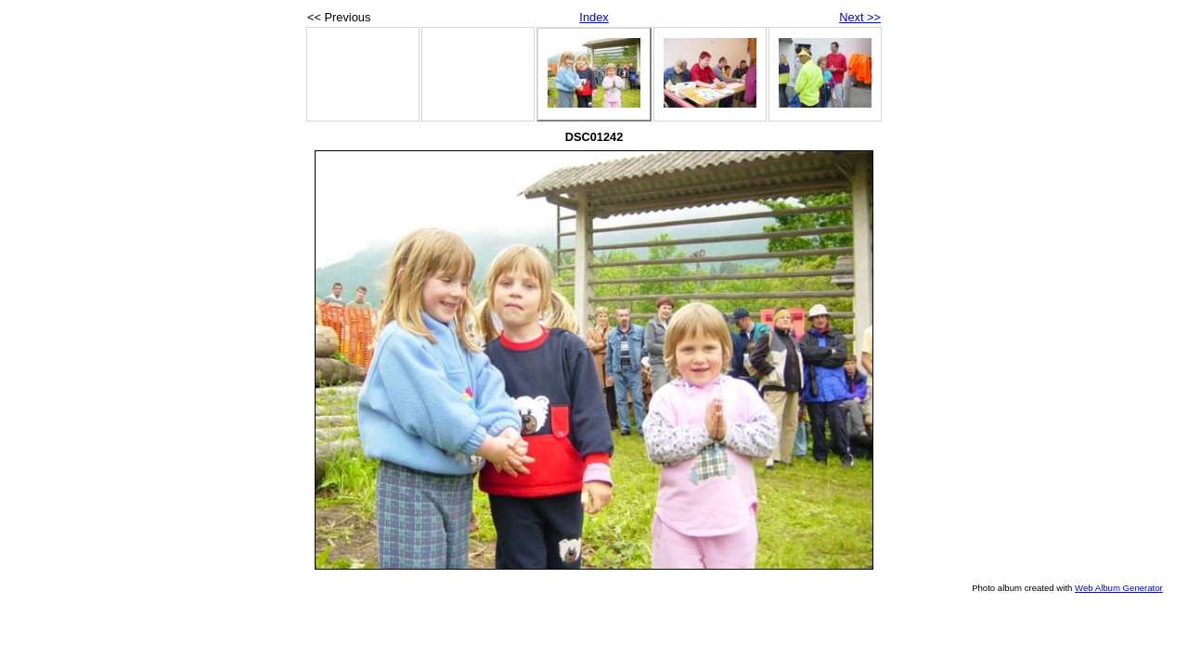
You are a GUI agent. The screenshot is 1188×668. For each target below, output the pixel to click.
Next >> (860, 17)
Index (593, 17)
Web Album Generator (1119, 588)
